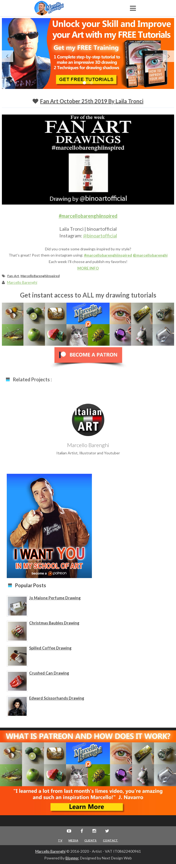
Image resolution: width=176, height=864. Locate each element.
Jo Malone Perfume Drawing (55, 598)
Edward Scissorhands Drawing (56, 698)
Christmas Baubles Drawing (54, 623)
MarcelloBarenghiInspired (40, 276)
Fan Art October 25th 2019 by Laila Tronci (91, 101)
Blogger (71, 858)
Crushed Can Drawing (49, 673)
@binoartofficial (100, 236)
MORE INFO (88, 268)
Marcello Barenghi (50, 851)
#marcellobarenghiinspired (88, 216)
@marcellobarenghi (150, 255)
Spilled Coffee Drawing (50, 648)
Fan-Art (13, 276)
